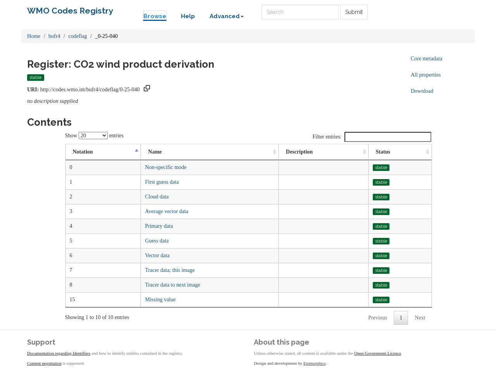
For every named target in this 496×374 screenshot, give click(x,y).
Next (420, 318)
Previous (377, 318)
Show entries (94, 135)
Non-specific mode (165, 167)
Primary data (159, 226)
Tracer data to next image (172, 285)
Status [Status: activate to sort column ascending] (383, 152)
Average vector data (166, 211)
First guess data (162, 182)
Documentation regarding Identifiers (58, 353)
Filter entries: (371, 137)
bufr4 (54, 36)
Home (33, 36)
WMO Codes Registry (70, 10)
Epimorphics (314, 363)
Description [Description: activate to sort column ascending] (299, 152)
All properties (426, 75)
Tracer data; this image (170, 270)
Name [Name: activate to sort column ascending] (155, 152)
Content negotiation (44, 363)
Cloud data (157, 197)
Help (188, 16)
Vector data (157, 255)
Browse (154, 16)
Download (422, 91)
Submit (354, 12)
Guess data (157, 241)
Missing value (160, 299)
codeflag (77, 36)
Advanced (227, 16)
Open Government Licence (377, 353)
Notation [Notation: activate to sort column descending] (83, 152)
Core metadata (426, 58)
